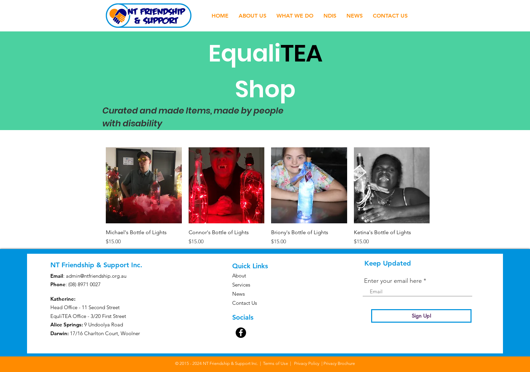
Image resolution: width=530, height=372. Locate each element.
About (239, 275)
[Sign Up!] (421, 316)
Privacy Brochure (339, 363)
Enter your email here (393, 281)
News (238, 294)
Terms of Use (275, 363)
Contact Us (244, 303)
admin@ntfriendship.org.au (96, 276)
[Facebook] (241, 332)
